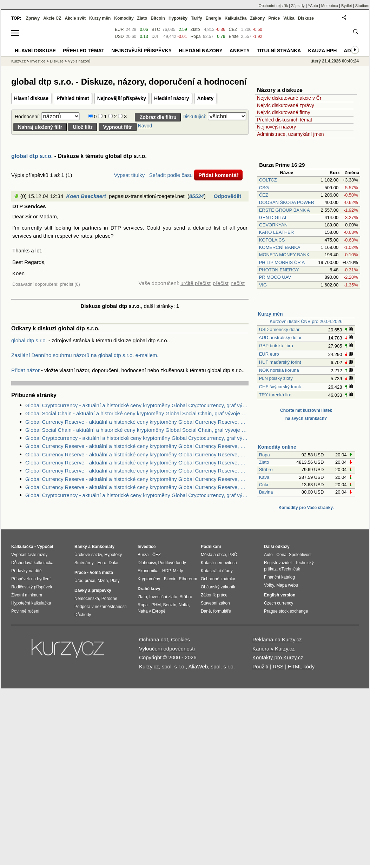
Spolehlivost (300, 554)
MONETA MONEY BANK (284, 254)
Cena (281, 554)
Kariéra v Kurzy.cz (273, 649)
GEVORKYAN (273, 224)
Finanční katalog (279, 577)
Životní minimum (26, 595)
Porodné (109, 598)
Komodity (123, 18)
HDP (166, 570)
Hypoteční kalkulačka (31, 603)
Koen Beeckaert (86, 196)
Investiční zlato (163, 596)
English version (279, 595)
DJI (155, 36)
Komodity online (277, 447)
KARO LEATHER (276, 232)
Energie (213, 18)
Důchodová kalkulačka (32, 562)
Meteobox (329, 6)
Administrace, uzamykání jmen (290, 134)
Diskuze (306, 18)
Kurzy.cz (18, 61)
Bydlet (346, 6)
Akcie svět (75, 18)
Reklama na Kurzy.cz (277, 639)
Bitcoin (158, 18)
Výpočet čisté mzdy (29, 554)
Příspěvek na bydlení (31, 578)
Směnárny (84, 562)
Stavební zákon (215, 603)
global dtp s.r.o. (32, 156)
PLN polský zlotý (276, 378)
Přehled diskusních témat (284, 120)
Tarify (196, 18)
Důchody (82, 614)
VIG (263, 285)
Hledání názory (171, 98)
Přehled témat (73, 98)
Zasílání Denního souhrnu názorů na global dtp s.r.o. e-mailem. (84, 355)
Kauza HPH (322, 50)
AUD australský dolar (280, 337)
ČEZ (263, 195)
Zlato (264, 462)
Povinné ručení (25, 611)
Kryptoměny (149, 578)
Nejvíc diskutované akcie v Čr (289, 98)
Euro (101, 562)
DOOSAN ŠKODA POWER (286, 202)
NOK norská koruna (279, 370)
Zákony (257, 18)
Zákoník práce (214, 595)
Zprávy (33, 18)
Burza (143, 554)
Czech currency (278, 603)
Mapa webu (287, 585)
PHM (156, 604)
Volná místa (101, 572)
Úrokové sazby (88, 554)
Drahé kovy (149, 588)
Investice (37, 61)
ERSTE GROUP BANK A (284, 210)
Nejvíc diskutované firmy (283, 112)
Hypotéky (178, 18)
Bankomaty (103, 546)
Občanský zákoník (218, 587)
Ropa (264, 454)
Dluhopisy (147, 562)
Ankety (205, 98)
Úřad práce (84, 580)
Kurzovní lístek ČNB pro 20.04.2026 (306, 321)
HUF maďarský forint (280, 362)
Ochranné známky (218, 578)
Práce (274, 18)
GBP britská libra (276, 345)
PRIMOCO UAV (275, 277)
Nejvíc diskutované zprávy (285, 105)
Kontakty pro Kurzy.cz (277, 657)
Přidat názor (25, 370)
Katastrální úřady (217, 570)
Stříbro (266, 469)
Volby (269, 585)
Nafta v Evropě (151, 611)
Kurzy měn (270, 314)
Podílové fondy (172, 562)
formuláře (222, 611)
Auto (268, 554)
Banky (80, 546)
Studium (362, 6)
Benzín (169, 604)
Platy (115, 580)
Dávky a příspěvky (92, 590)
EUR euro (269, 354)
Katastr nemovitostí (219, 562)
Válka (288, 18)
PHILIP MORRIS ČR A (282, 262)
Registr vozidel (278, 562)
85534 (196, 196)
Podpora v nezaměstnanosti (100, 606)
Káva (264, 477)
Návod (145, 125)
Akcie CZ (52, 18)
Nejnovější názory (276, 127)
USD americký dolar (279, 329)
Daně (206, 611)
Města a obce (213, 554)
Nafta (184, 604)
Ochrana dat (153, 639)
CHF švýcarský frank (280, 386)
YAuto (313, 6)
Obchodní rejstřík (273, 6)
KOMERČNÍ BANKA (279, 247)
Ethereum (188, 578)
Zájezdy (298, 6)
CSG (264, 187)
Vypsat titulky (129, 175)
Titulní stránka (279, 50)
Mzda (103, 580)
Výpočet (45, 546)
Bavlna (266, 492)
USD (119, 36)
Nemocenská (86, 598)
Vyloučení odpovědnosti (167, 649)
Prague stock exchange (286, 611)
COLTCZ (268, 180)
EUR (119, 29)
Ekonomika (148, 570)
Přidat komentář (218, 175)
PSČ (233, 554)
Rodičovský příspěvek (31, 587)
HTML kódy (301, 666)
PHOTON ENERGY (279, 269)
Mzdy (178, 570)
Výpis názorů (79, 61)
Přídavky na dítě (26, 570)
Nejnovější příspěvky (121, 98)
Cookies (180, 639)
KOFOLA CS (272, 240)
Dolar (113, 562)
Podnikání (211, 546)
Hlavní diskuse (31, 98)
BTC (156, 29)
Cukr (264, 484)
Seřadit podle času (171, 175)
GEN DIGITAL (273, 217)
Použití (260, 666)
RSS (278, 666)
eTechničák (289, 569)
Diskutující (194, 116)
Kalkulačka (236, 18)
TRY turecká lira (275, 394)
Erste (234, 36)
